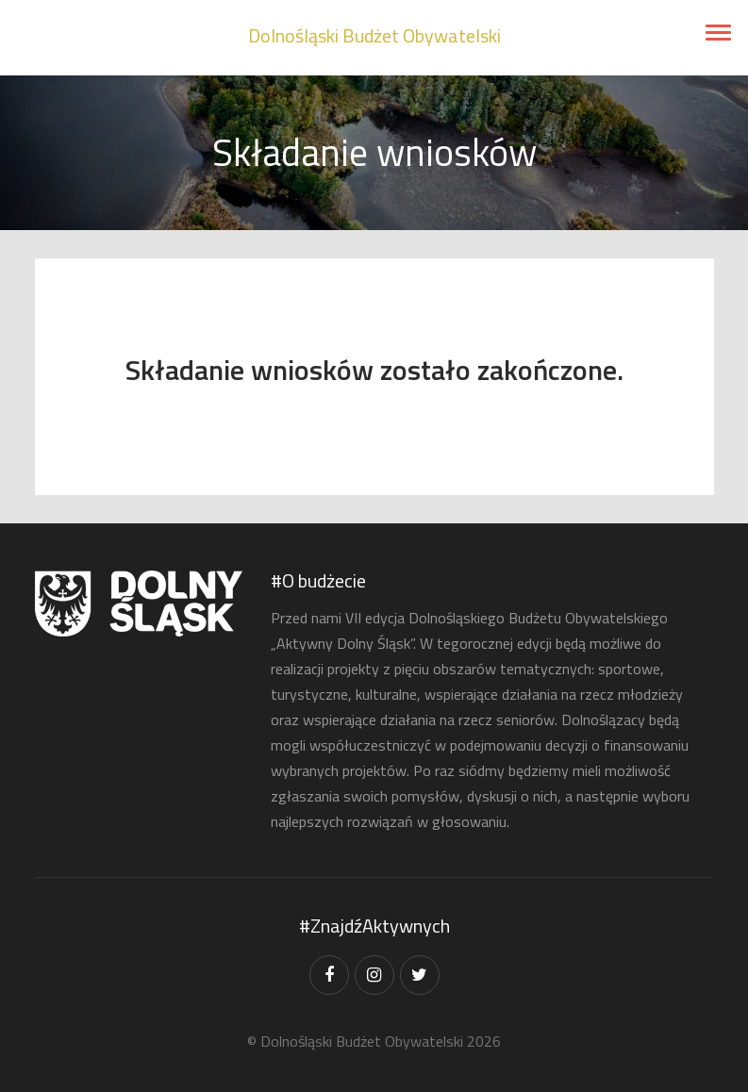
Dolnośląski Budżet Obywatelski (374, 35)
